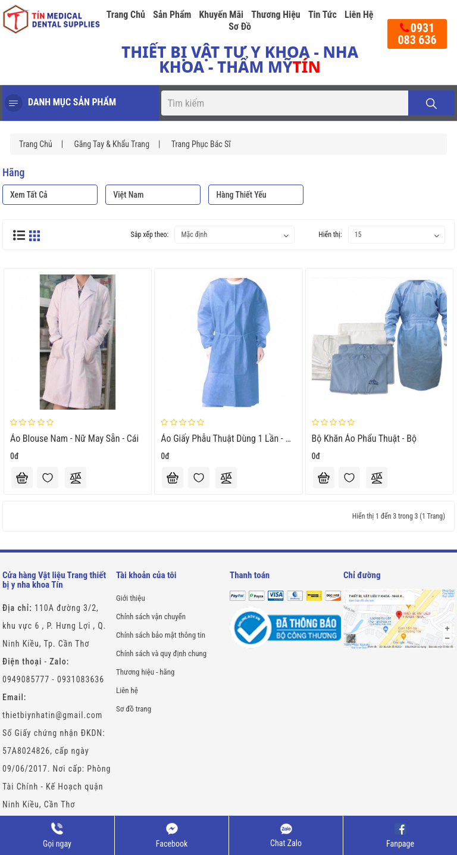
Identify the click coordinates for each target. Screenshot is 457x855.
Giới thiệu (130, 598)
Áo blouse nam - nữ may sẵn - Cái (74, 438)
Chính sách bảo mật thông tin (160, 635)
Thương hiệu (275, 14)
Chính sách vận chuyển (151, 616)
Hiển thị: (330, 234)
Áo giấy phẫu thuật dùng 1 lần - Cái (229, 438)
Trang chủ (126, 14)
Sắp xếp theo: (150, 234)
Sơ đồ (239, 26)
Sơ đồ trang (133, 708)
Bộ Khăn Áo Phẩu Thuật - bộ (364, 438)
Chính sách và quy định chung (161, 653)
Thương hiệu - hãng (145, 671)
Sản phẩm (172, 14)
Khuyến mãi (221, 14)
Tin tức (322, 14)
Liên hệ (359, 14)
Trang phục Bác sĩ (201, 144)
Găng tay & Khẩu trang (111, 144)
